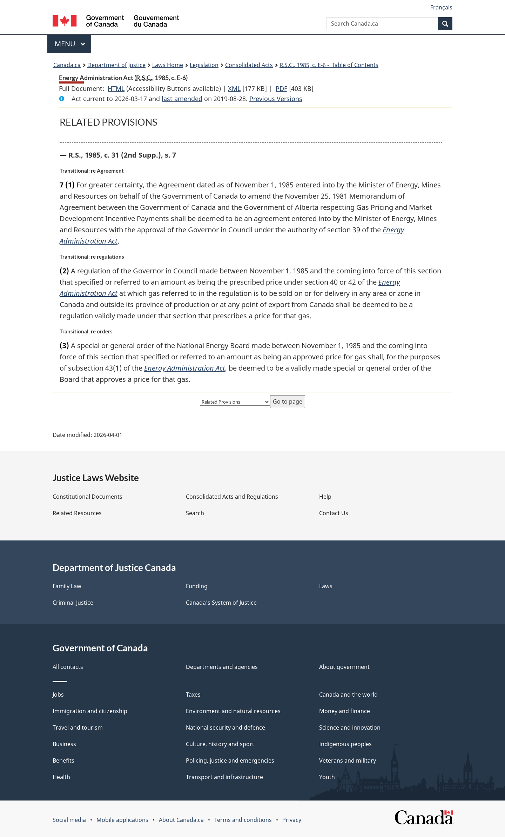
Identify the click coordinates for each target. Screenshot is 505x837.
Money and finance (344, 711)
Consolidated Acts (249, 65)
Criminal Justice (73, 602)
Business (64, 744)
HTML (116, 88)
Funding (197, 586)
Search (195, 513)
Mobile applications (122, 820)
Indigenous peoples (345, 744)
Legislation (204, 65)
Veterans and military (347, 760)
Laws (325, 586)
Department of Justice (116, 65)
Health (61, 777)
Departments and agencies (222, 667)
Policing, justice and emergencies (230, 760)
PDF (281, 88)
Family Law (67, 586)
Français (441, 7)
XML (234, 88)
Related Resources (77, 513)
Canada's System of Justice (221, 602)
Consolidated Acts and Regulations (232, 496)
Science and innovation (350, 727)
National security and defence (225, 727)
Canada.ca (67, 65)
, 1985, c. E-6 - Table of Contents (329, 65)
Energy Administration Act (184, 368)
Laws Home (167, 65)
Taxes (193, 694)
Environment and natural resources (233, 711)
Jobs (58, 694)
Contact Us (333, 513)
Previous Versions (275, 98)
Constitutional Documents (87, 496)
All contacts (68, 667)
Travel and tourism (78, 727)
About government (344, 667)
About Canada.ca (181, 820)
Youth (327, 777)
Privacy (291, 820)
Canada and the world (348, 694)
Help (325, 496)
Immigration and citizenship (90, 711)
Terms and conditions (243, 820)
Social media (69, 820)
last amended (182, 98)
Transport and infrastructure (224, 777)
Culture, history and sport (220, 744)
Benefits (63, 760)
